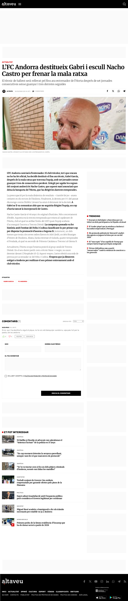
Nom (6, 344)
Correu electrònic (52, 344)
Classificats (62, 592)
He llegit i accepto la (31, 376)
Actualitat (7, 62)
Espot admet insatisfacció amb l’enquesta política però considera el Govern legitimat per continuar (39, 492)
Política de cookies (68, 595)
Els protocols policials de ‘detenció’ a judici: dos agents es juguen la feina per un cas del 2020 (105, 235)
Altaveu (10, 91)
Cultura (33, 592)
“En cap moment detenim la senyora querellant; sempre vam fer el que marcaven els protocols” (39, 449)
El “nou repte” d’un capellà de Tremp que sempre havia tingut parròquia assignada (105, 243)
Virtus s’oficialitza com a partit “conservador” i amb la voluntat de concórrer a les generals (106, 250)
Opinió (24, 592)
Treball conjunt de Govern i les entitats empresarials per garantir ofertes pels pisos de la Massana (39, 477)
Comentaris (39, 91)
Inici (4, 592)
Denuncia (29, 336)
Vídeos (51, 592)
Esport (42, 592)
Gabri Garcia (9, 281)
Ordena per (67, 321)
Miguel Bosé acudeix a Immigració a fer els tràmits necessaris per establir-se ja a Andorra (40, 505)
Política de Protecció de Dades (45, 595)
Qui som (5, 595)
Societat (20, 501)
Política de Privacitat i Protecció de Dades (40, 376)
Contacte (14, 595)
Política (20, 487)
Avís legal (83, 595)
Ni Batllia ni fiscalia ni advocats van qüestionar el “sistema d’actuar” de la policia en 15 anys (39, 436)
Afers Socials (22, 514)
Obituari (74, 592)
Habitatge (21, 472)
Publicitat (25, 595)
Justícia (20, 432)
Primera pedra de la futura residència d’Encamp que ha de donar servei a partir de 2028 (41, 519)
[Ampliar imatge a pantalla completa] (121, 101)
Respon (19, 336)
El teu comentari (12, 356)
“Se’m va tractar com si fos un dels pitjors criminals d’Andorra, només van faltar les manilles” (40, 463)
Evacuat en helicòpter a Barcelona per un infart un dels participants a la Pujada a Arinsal (106, 221)
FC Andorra (22, 281)
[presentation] (23, 386)
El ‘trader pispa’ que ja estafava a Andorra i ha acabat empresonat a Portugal (105, 227)
